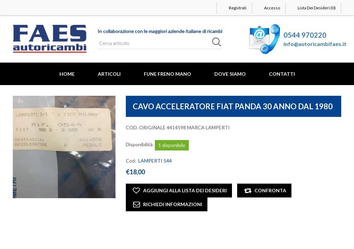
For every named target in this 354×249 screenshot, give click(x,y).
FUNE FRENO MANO (167, 74)
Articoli (109, 74)
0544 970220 (304, 35)
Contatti (282, 74)
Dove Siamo (230, 74)
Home (67, 74)
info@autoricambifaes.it (314, 43)
